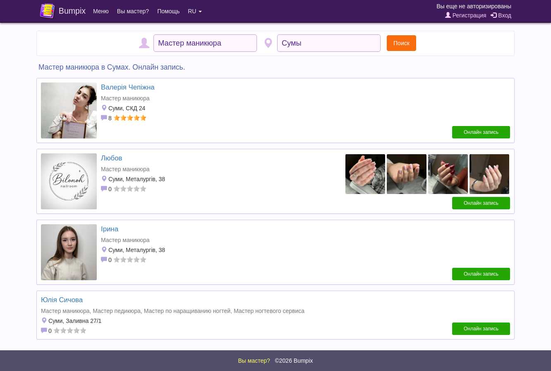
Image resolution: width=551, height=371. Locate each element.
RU (195, 11)
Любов (111, 158)
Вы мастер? (133, 11)
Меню (101, 11)
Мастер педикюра (117, 311)
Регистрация (465, 15)
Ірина (109, 229)
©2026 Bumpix (294, 360)
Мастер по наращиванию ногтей (187, 311)
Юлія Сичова (62, 300)
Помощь (168, 11)
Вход (501, 15)
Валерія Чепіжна (128, 87)
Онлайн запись (481, 132)
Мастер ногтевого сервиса (269, 311)
